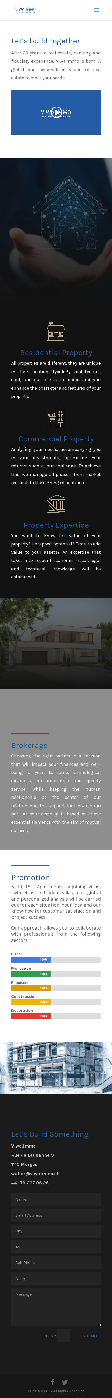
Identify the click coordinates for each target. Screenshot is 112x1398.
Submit (90, 1336)
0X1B (45, 1391)
